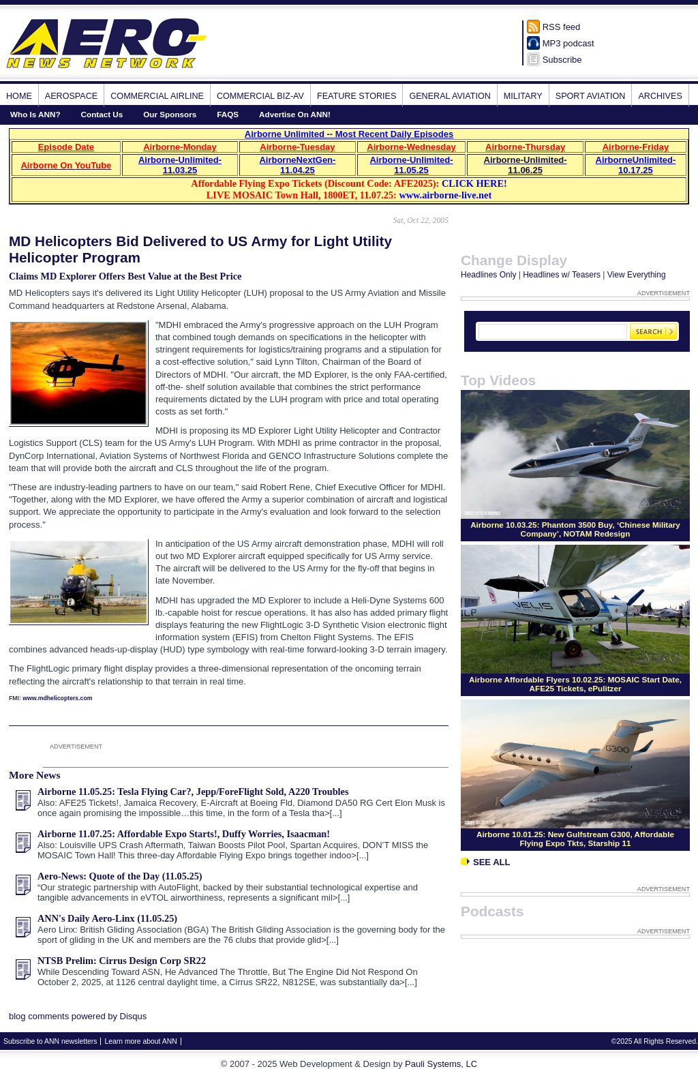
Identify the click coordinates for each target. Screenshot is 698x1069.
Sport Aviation (591, 96)
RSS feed (562, 27)
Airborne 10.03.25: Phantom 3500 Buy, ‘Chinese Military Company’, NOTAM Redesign (575, 529)
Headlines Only (488, 275)
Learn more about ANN (140, 1041)
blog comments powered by (78, 1016)
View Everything (636, 275)
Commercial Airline (157, 96)
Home (19, 96)
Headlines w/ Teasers (562, 275)
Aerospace (71, 96)
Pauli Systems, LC (441, 1064)
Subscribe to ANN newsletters (50, 1041)
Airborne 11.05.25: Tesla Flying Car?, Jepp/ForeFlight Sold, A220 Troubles (193, 791)
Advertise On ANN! (295, 114)
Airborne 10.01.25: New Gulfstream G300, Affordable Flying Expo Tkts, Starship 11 (575, 838)
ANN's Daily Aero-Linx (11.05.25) (107, 918)
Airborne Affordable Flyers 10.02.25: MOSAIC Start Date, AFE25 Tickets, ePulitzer (575, 684)
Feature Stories (356, 96)
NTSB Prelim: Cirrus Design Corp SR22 (121, 960)
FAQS (228, 114)
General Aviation (449, 96)
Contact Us (102, 114)
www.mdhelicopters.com (57, 698)
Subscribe (562, 60)
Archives (660, 96)
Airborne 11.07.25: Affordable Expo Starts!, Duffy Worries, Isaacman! (183, 833)
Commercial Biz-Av (260, 96)
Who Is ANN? (35, 114)
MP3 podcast (568, 43)
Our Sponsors (169, 114)
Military (523, 96)
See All (485, 862)
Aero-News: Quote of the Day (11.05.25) (119, 876)
